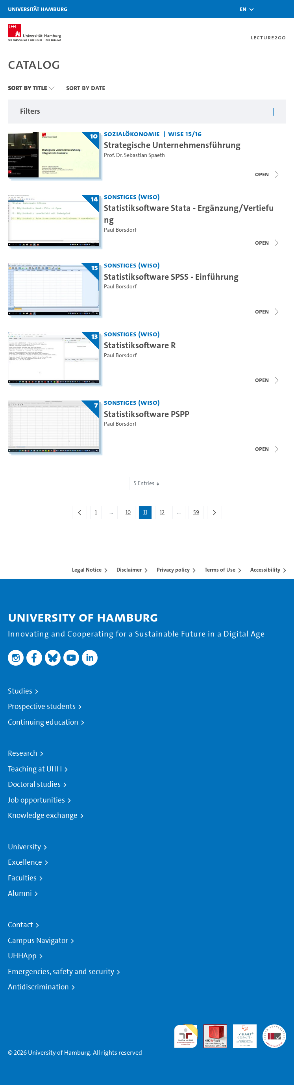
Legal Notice (87, 570)
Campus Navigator (38, 941)
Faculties (22, 878)
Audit (210, 1029)
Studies (20, 691)
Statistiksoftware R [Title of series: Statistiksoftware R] (140, 345)
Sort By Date (85, 87)
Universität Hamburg (37, 9)
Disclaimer (129, 570)
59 (198, 514)
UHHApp (22, 956)
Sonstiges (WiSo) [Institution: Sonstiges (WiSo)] (132, 196)
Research (22, 753)
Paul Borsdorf (120, 230)
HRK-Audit (240, 1034)
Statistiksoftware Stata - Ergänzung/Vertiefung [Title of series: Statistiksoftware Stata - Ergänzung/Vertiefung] (189, 213)
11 (147, 514)
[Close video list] (268, 243)
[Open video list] (268, 174)
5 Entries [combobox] (147, 483)
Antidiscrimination (38, 987)
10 (130, 514)
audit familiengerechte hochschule (186, 1036)
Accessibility (265, 570)
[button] (243, 9)
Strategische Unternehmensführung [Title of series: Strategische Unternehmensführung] (172, 145)
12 (164, 514)
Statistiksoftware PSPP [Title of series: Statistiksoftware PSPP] (146, 414)
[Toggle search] (264, 9)
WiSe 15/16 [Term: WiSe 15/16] (185, 133)
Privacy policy (173, 570)
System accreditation (274, 1034)
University (24, 847)
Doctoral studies (34, 784)
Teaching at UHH (35, 769)
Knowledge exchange (43, 815)
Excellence (25, 862)
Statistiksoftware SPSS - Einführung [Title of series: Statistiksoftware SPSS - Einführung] (171, 276)
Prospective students (42, 706)
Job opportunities (36, 800)
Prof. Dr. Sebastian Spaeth (134, 155)
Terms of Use (220, 570)
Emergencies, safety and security (61, 972)
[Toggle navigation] (284, 9)
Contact (20, 925)
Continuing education (43, 722)
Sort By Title (27, 87)
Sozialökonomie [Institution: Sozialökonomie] (132, 133)
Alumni (20, 893)
